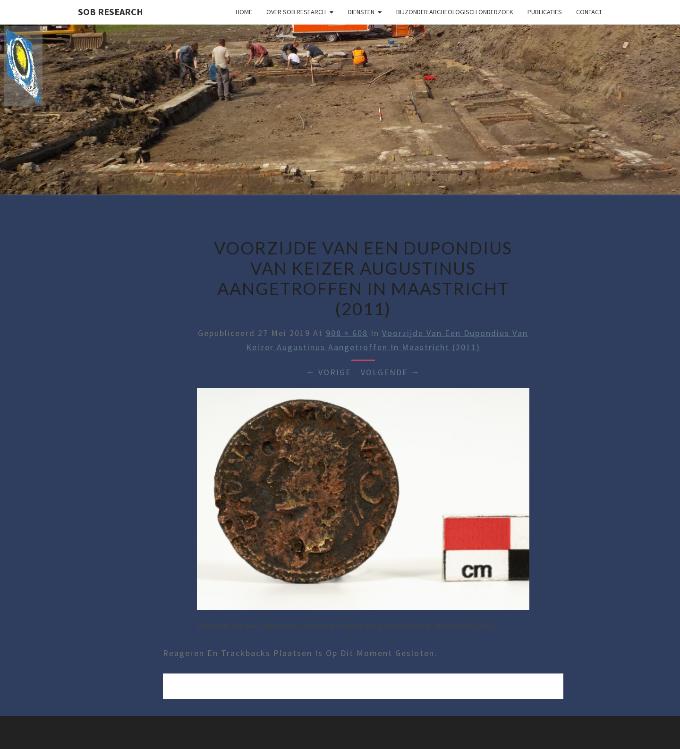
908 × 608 (347, 333)
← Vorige (328, 372)
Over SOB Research (296, 12)
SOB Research (110, 11)
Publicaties (544, 12)
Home (244, 12)
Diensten (361, 12)
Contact (589, 12)
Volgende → (390, 372)
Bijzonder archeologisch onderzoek (454, 12)
